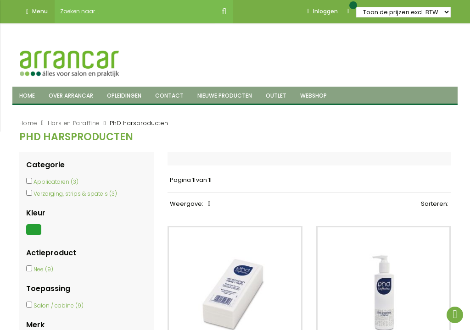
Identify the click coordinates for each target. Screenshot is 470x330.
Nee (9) (43, 269)
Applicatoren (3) (56, 182)
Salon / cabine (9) (59, 305)
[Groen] (35, 235)
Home (28, 123)
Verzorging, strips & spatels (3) (75, 194)
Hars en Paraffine (74, 123)
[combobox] (135, 11)
